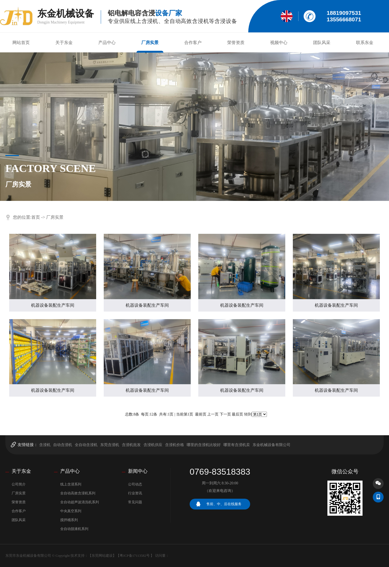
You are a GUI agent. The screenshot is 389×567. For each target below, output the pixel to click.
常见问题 (135, 502)
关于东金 (64, 42)
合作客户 (193, 42)
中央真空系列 (70, 511)
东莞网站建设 (102, 556)
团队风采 (321, 42)
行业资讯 (135, 493)
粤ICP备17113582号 (135, 556)
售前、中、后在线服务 (224, 504)
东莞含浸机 (109, 445)
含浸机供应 (152, 445)
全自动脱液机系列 (74, 529)
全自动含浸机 (86, 445)
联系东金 (364, 42)
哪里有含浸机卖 (236, 445)
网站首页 (21, 42)
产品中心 (107, 42)
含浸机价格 (174, 445)
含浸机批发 (131, 445)
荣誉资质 (235, 42)
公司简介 (19, 484)
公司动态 (135, 484)
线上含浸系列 (70, 484)
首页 (35, 217)
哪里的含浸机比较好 (204, 445)
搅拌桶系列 (69, 520)
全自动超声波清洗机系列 (79, 502)
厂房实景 (150, 42)
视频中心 (278, 42)
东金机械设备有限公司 (271, 445)
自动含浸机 (62, 445)
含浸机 (45, 445)
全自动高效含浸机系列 (77, 493)
